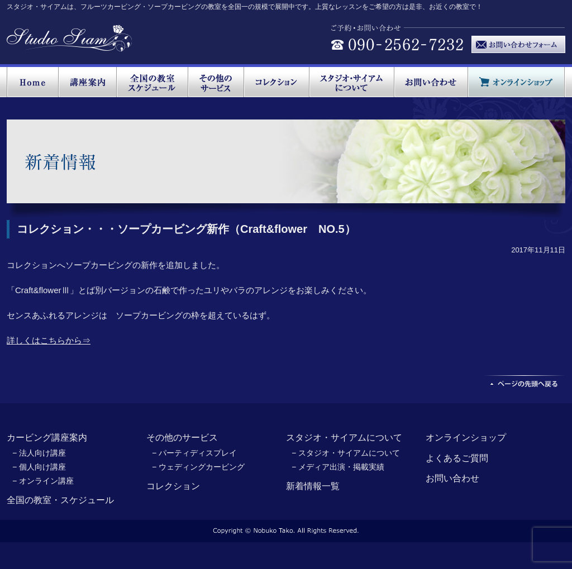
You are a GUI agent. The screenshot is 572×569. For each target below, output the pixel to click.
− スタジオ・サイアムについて (346, 452)
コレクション (173, 486)
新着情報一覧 (313, 486)
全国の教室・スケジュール (60, 500)
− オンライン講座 (43, 480)
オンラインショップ (466, 437)
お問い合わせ (452, 478)
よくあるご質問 (457, 458)
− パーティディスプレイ (194, 452)
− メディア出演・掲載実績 (338, 466)
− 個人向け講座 (39, 466)
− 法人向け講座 (39, 452)
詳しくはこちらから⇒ (48, 340)
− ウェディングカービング (198, 466)
